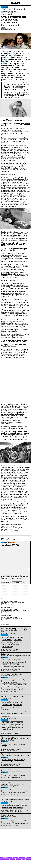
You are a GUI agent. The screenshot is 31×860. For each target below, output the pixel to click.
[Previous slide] (1, 569)
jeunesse (19, 660)
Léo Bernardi (14, 649)
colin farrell (6, 722)
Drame (4, 729)
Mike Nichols (14, 664)
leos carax (5, 637)
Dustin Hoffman (7, 667)
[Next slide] (29, 569)
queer (16, 682)
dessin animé (5, 578)
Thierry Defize (18, 810)
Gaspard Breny (14, 764)
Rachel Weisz (6, 727)
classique (5, 709)
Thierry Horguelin (15, 749)
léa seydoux (6, 725)
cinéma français (7, 14)
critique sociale (18, 667)
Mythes (21, 727)
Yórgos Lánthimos (17, 722)
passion (4, 12)
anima (3, 576)
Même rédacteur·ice (9, 539)
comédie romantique (21, 823)
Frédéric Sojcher (7, 823)
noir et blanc (17, 704)
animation (24, 576)
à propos (5, 857)
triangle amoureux (20, 792)
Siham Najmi (16, 691)
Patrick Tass (13, 795)
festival (9, 576)
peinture (18, 684)
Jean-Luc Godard (7, 707)
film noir (4, 746)
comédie (24, 821)
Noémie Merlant (7, 680)
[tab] (2, 585)
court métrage (16, 578)
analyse (16, 12)
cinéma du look (7, 646)
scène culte (6, 702)
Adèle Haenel (18, 689)
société (12, 660)
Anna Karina (18, 707)
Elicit (14, 84)
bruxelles (16, 576)
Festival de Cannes (8, 684)
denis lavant (21, 637)
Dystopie (20, 725)
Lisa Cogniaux (16, 712)
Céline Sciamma (7, 689)
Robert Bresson (7, 808)
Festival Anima (5, 582)
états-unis (5, 660)
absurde (14, 727)
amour (10, 12)
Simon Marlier (15, 732)
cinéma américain (8, 662)
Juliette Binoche (7, 639)
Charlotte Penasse (8, 345)
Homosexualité (13, 687)
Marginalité (5, 642)
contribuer (25, 857)
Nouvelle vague (19, 9)
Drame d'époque (7, 682)
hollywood (5, 664)
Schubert (24, 805)
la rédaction (15, 857)
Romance (17, 821)
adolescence (18, 639)
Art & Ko (12, 542)
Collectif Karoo (7, 28)
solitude (10, 729)
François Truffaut (7, 9)
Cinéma (5, 7)
